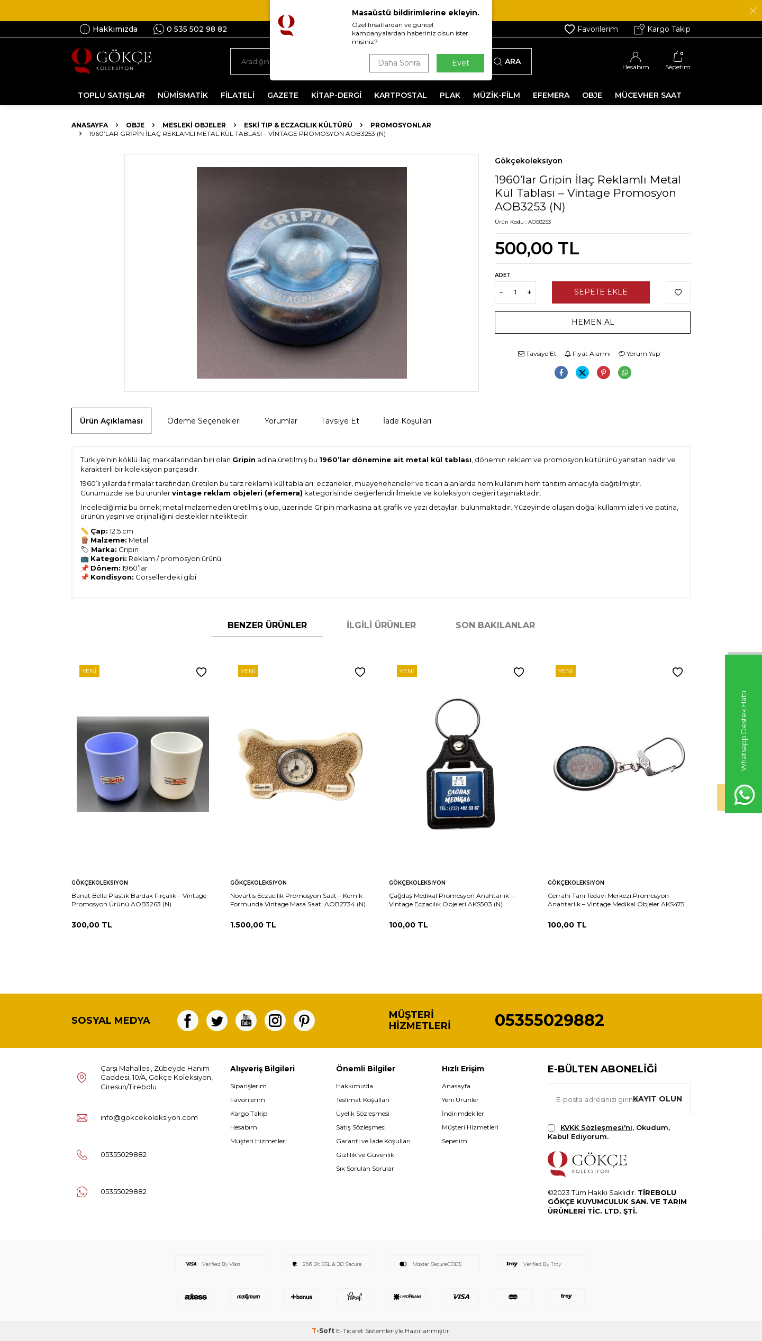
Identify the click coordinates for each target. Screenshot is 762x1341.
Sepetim (454, 1141)
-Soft (324, 1331)
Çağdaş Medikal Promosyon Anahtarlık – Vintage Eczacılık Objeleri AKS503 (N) (451, 900)
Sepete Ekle (601, 292)
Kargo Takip (662, 29)
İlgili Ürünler (381, 625)
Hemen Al (593, 322)
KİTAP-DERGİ (336, 95)
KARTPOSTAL (400, 95)
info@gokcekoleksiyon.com (149, 1117)
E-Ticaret (350, 1331)
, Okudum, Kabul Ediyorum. (609, 1132)
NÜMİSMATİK (183, 95)
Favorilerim (591, 29)
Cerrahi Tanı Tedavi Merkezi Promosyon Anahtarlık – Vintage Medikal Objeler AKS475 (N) (616, 900)
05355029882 (549, 1020)
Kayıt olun (657, 1099)
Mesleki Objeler (194, 125)
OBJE (592, 95)
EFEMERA (551, 95)
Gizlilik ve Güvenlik (365, 1155)
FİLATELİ (238, 95)
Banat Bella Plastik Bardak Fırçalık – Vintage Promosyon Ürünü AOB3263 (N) (138, 900)
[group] (301, 272)
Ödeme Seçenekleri (204, 421)
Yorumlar (281, 421)
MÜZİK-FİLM (496, 95)
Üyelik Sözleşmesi (362, 1113)
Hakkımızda (108, 29)
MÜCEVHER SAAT (648, 95)
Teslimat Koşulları (362, 1100)
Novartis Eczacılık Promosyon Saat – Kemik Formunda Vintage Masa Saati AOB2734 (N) (298, 900)
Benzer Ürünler (267, 625)
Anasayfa (89, 125)
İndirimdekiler (463, 1113)
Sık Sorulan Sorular (365, 1168)
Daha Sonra (399, 63)
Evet (460, 63)
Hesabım (243, 1127)
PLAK (450, 95)
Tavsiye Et (537, 353)
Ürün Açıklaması (111, 421)
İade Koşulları (407, 421)
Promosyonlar (400, 125)
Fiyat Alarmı (588, 353)
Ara (507, 61)
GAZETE (282, 95)
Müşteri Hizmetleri (258, 1141)
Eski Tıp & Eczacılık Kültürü (298, 125)
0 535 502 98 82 (190, 29)
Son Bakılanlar (495, 625)
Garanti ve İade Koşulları (373, 1141)
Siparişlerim (248, 1086)
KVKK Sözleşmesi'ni (596, 1127)
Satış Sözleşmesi (361, 1127)
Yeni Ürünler (460, 1100)
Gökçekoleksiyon (529, 161)
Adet (503, 275)
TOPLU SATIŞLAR (111, 95)
